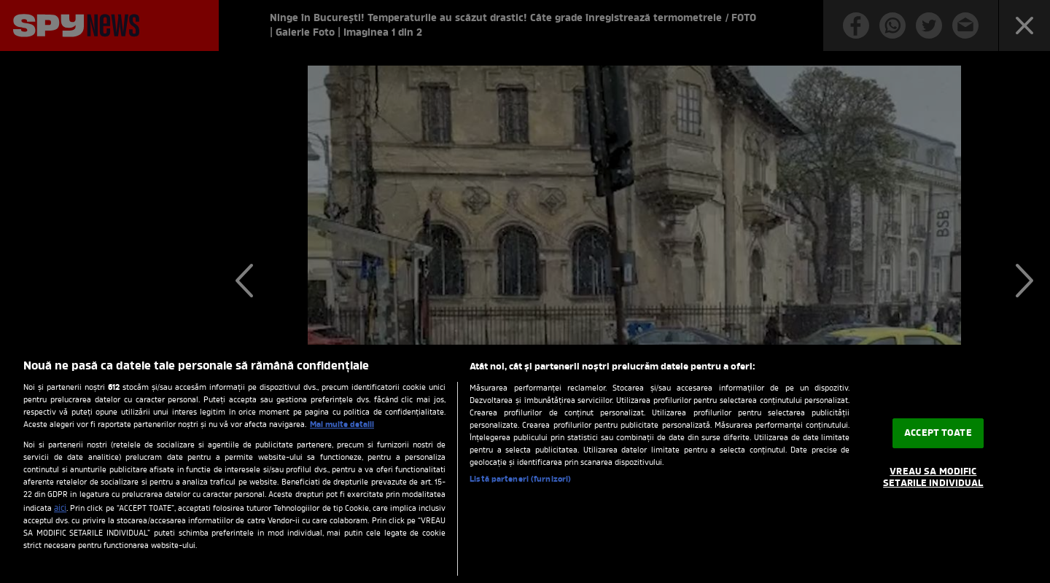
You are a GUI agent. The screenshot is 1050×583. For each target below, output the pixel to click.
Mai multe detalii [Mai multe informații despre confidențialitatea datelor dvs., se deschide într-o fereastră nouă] (342, 424)
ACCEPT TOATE (938, 433)
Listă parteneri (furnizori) (520, 479)
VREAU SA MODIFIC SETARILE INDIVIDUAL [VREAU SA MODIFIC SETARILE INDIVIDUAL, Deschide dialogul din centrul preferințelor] (933, 477)
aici (60, 508)
